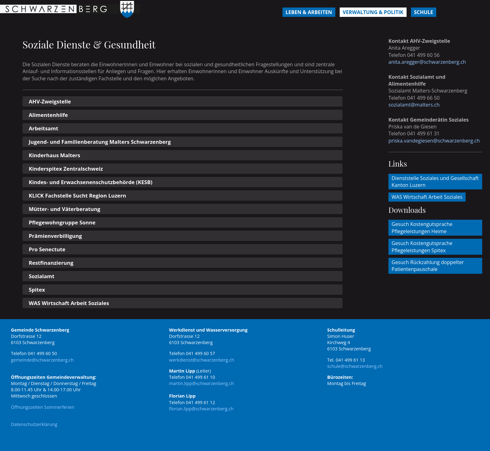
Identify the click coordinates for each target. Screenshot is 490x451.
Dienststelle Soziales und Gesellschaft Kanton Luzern (435, 181)
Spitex (37, 289)
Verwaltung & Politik (373, 12)
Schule (423, 12)
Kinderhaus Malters (54, 155)
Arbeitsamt (43, 128)
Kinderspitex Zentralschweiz (66, 168)
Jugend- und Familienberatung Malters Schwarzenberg (100, 141)
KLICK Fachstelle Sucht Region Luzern (77, 195)
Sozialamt (41, 276)
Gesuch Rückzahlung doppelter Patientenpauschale (428, 266)
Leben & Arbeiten (309, 12)
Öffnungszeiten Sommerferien (42, 407)
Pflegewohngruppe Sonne (62, 222)
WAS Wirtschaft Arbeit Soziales (69, 303)
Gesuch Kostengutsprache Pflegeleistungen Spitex (422, 246)
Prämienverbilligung (55, 235)
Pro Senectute (47, 249)
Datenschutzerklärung (34, 424)
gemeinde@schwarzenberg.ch (42, 360)
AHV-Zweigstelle (50, 101)
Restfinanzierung (51, 262)
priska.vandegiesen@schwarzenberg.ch (434, 140)
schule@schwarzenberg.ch (354, 366)
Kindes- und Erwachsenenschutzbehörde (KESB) (90, 182)
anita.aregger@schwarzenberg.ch (427, 61)
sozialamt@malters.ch (414, 104)
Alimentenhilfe (48, 114)
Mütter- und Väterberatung (64, 209)
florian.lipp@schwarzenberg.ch (201, 409)
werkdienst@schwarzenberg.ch (201, 360)
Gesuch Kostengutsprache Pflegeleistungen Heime (422, 227)
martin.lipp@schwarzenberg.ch (201, 383)
